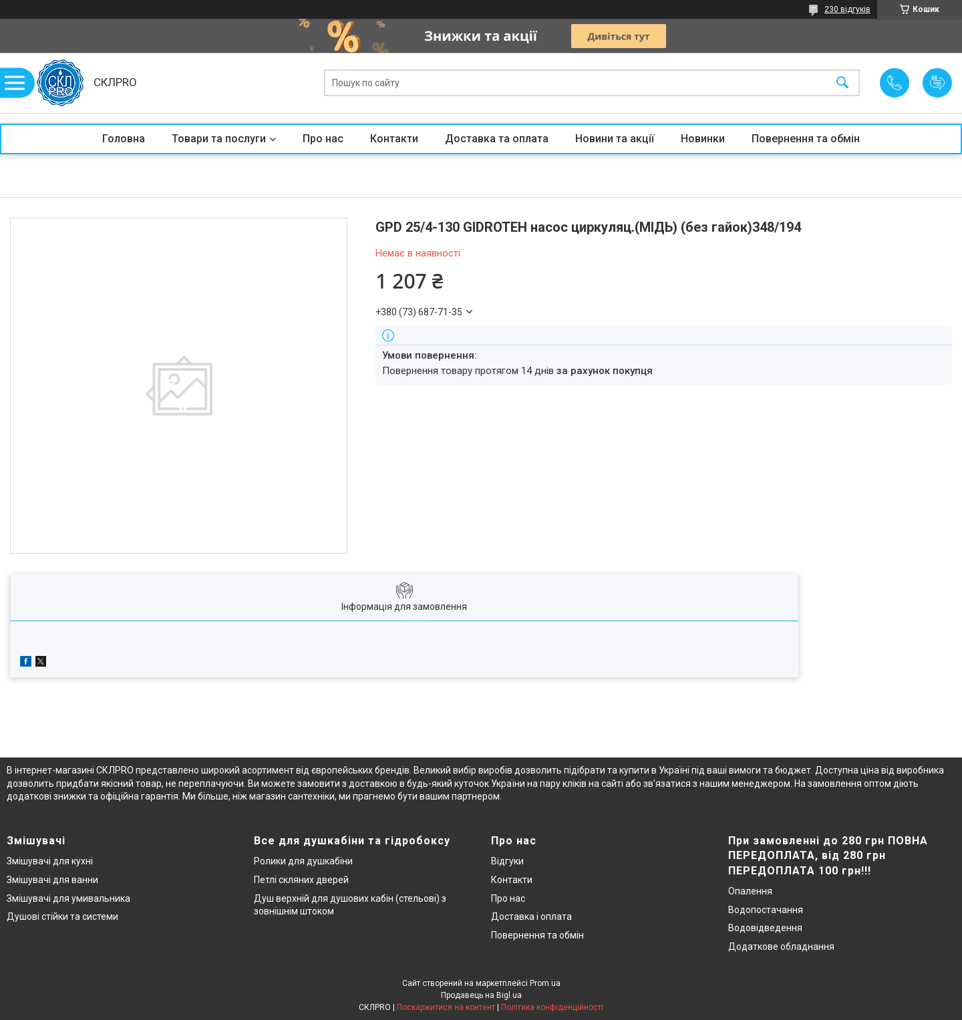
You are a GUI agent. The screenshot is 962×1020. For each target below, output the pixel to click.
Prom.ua (545, 983)
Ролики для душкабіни (303, 861)
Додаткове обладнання (781, 946)
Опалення (750, 891)
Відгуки (507, 861)
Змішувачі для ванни (52, 879)
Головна (123, 138)
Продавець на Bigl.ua (481, 995)
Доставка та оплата (496, 138)
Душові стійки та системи (62, 916)
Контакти (394, 138)
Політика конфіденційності (552, 1007)
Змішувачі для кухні (50, 861)
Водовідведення (765, 927)
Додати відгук (937, 83)
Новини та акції (614, 138)
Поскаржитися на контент (446, 1007)
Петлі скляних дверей (301, 879)
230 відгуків (847, 9)
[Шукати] (842, 83)
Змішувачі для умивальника (68, 898)
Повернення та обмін (806, 138)
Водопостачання (765, 909)
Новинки (703, 138)
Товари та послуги (219, 138)
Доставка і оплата (531, 916)
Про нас (323, 138)
